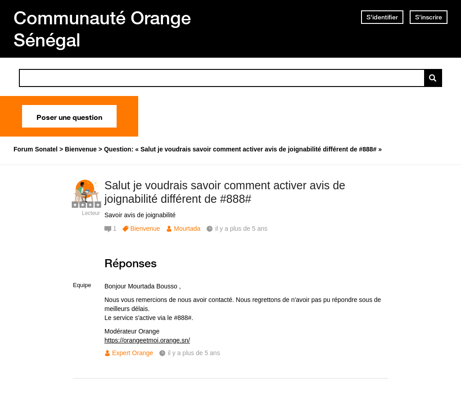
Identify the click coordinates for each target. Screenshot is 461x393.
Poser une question (69, 116)
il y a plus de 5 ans (194, 352)
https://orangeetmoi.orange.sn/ (147, 340)
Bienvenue (145, 228)
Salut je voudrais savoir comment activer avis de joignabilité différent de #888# (224, 192)
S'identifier (382, 17)
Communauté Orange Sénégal (102, 28)
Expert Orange (132, 352)
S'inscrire (428, 17)
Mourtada (187, 228)
